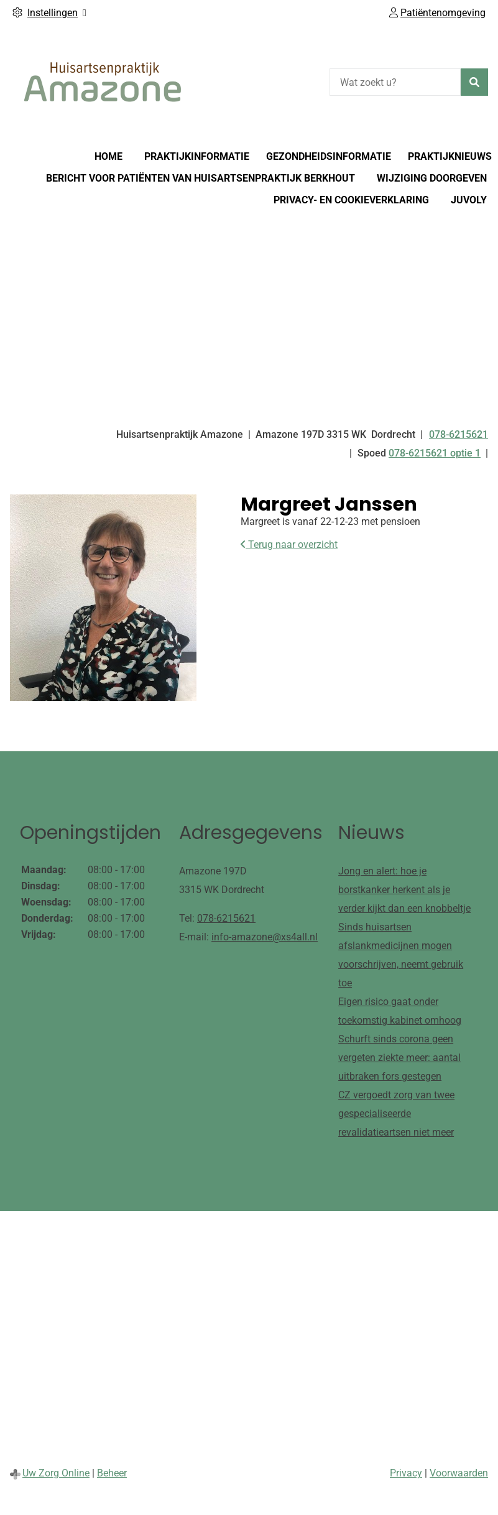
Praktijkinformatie (196, 156)
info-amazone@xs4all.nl (264, 937)
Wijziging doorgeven (432, 178)
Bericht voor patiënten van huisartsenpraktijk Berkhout (200, 178)
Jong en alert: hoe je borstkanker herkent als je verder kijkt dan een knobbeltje (404, 889)
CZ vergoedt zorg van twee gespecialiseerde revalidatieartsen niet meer (396, 1113)
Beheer (112, 1473)
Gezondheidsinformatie (328, 156)
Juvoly (469, 200)
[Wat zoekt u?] (395, 82)
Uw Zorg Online (56, 1473)
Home (108, 156)
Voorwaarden (459, 1473)
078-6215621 (226, 918)
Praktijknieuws (450, 156)
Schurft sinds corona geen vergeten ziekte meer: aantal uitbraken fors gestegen (399, 1057)
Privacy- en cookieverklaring (351, 200)
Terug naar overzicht (289, 544)
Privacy (406, 1473)
